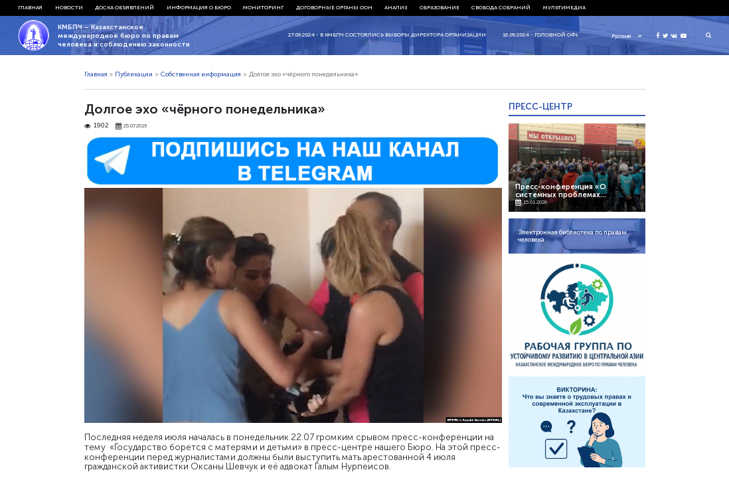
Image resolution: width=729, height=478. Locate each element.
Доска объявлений (124, 7)
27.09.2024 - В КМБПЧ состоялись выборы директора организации (393, 34)
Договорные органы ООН (334, 7)
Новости (69, 7)
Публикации (134, 74)
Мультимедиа (564, 7)
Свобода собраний (500, 7)
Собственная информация (201, 74)
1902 (97, 125)
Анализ (395, 7)
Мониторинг (263, 7)
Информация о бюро (199, 7)
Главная (30, 7)
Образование (439, 7)
